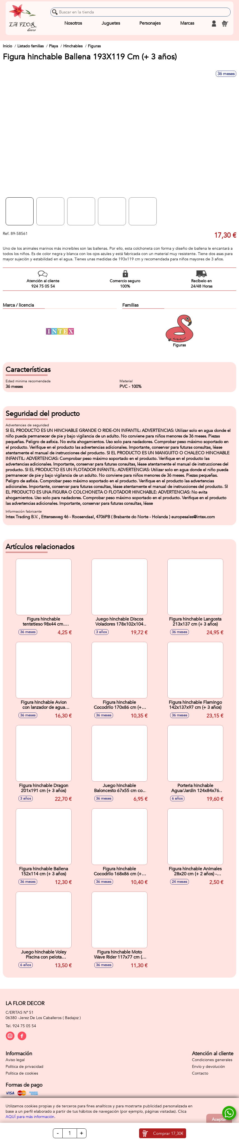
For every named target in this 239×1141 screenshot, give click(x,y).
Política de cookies (22, 1073)
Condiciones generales (212, 1060)
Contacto (200, 1073)
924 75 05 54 (24, 1026)
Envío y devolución (208, 1066)
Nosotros (73, 23)
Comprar (168, 1133)
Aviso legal (15, 1060)
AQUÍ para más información (30, 1116)
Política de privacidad (24, 1066)
